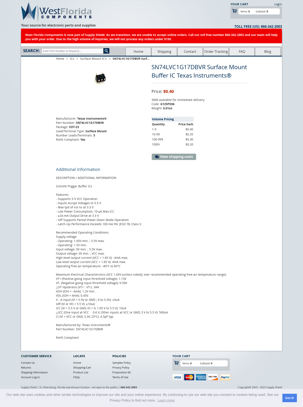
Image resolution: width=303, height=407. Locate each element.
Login (278, 4)
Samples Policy (121, 363)
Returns (26, 367)
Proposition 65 (121, 372)
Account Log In (30, 377)
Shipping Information (34, 372)
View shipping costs (174, 156)
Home (138, 51)
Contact (190, 51)
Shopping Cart (82, 367)
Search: (31, 50)
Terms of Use (120, 377)
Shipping (164, 51)
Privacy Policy (120, 367)
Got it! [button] (289, 398)
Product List (80, 372)
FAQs (76, 377)
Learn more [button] (166, 400)
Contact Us (28, 363)
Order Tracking (216, 51)
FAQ (242, 51)
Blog (267, 51)
